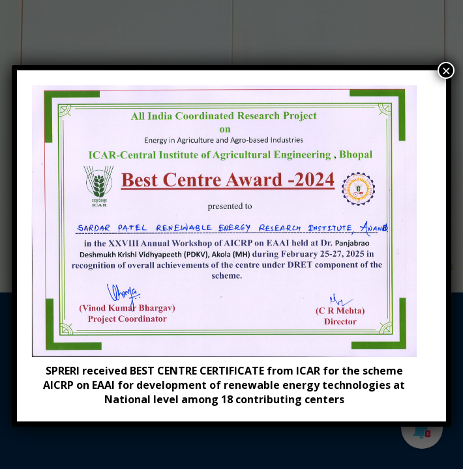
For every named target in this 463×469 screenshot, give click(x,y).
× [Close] (446, 70)
